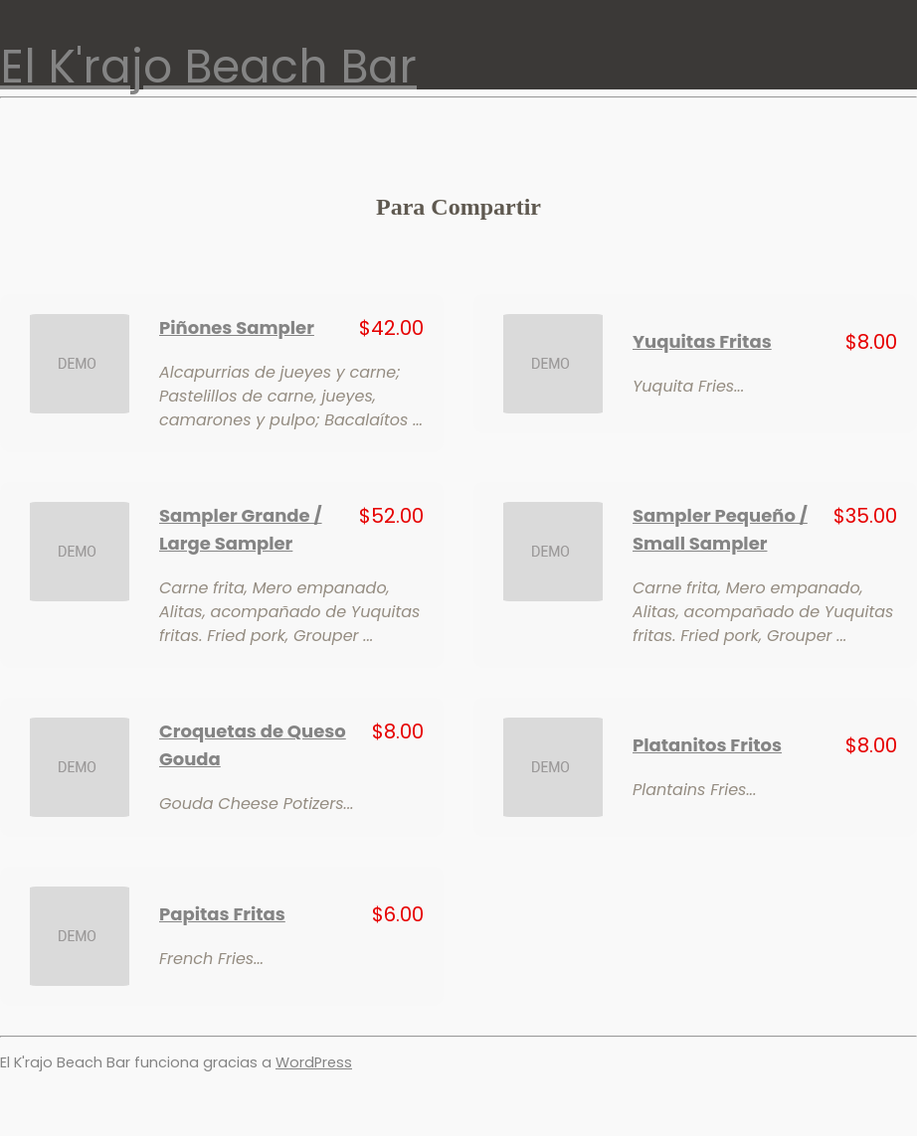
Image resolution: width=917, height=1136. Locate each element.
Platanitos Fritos (707, 744)
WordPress (313, 1062)
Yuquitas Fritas (702, 341)
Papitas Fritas (222, 913)
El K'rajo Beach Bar (208, 66)
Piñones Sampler (236, 327)
